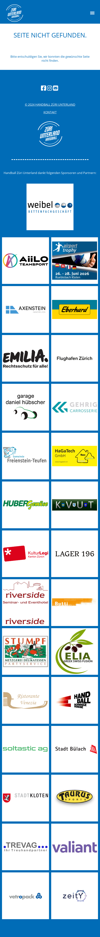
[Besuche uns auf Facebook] (43, 88)
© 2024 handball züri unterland (50, 105)
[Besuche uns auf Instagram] (49, 88)
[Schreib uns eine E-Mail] (55, 88)
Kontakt (50, 112)
